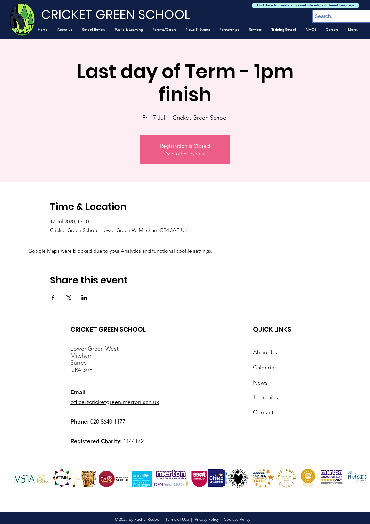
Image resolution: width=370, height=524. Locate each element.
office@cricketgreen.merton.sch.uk (114, 402)
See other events (185, 153)
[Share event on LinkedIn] (84, 297)
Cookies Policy (237, 519)
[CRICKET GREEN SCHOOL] (123, 14)
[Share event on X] (69, 297)
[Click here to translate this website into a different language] (305, 5)
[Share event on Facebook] (53, 297)
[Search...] (339, 16)
